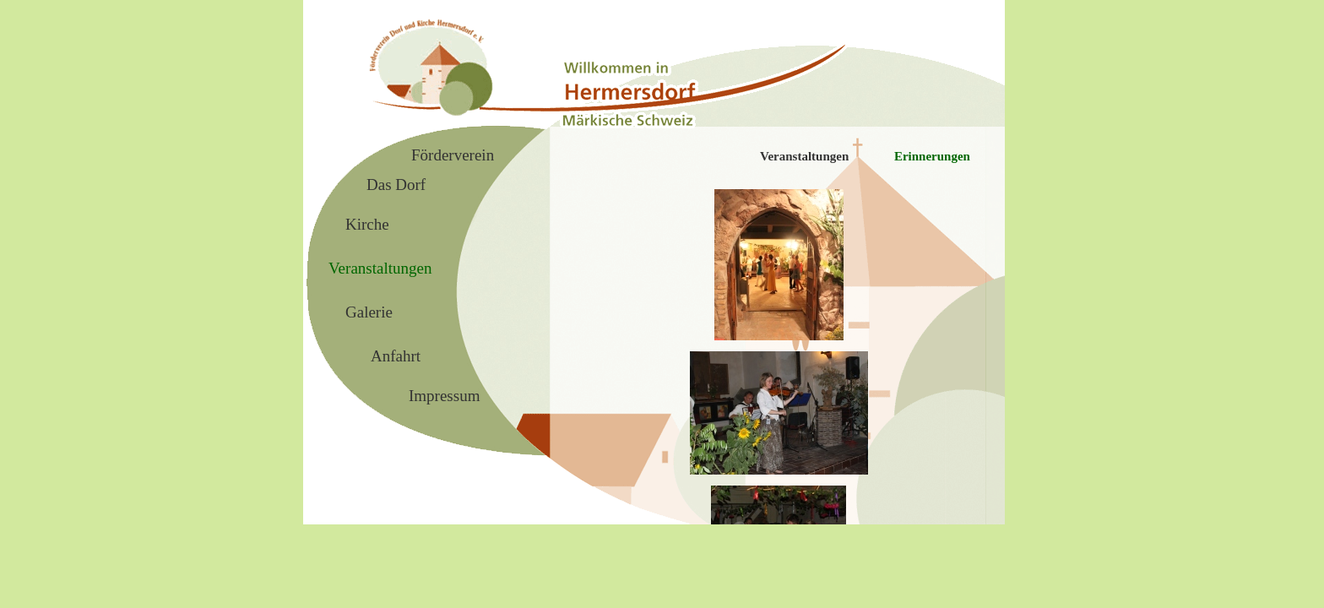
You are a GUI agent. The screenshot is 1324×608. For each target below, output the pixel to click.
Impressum (444, 395)
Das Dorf (396, 184)
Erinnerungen (932, 156)
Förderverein (452, 155)
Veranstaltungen (804, 156)
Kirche (367, 224)
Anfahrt (396, 356)
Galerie (369, 312)
